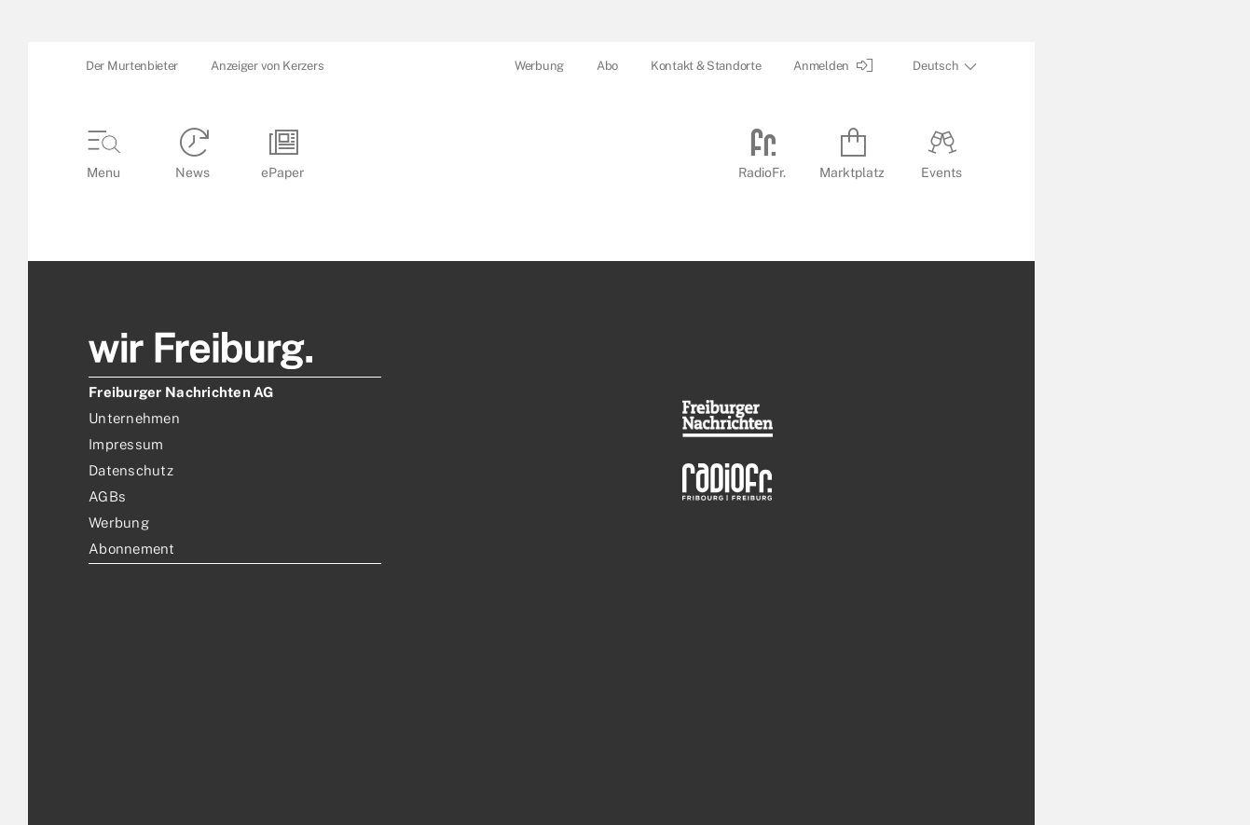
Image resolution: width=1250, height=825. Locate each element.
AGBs (107, 496)
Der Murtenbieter (132, 66)
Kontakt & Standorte (706, 66)
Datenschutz (131, 470)
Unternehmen (134, 418)
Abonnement (132, 549)
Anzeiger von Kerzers (267, 66)
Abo (607, 66)
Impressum (126, 444)
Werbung (539, 66)
